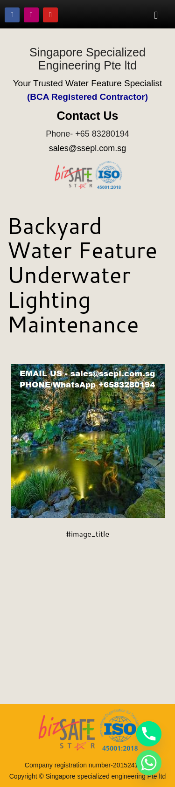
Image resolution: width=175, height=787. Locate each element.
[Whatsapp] (148, 762)
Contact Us (88, 115)
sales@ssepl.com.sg (87, 148)
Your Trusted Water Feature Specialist (87, 83)
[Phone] (148, 733)
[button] (156, 15)
